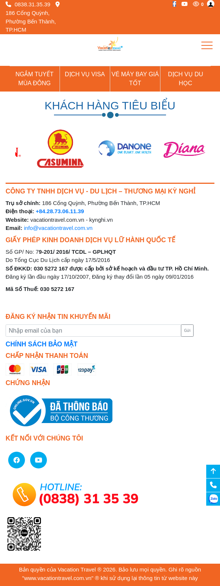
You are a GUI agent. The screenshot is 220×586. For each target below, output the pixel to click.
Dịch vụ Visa (85, 74)
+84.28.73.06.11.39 (60, 211)
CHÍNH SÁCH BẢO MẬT (41, 344)
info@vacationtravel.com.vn (58, 228)
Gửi (187, 331)
